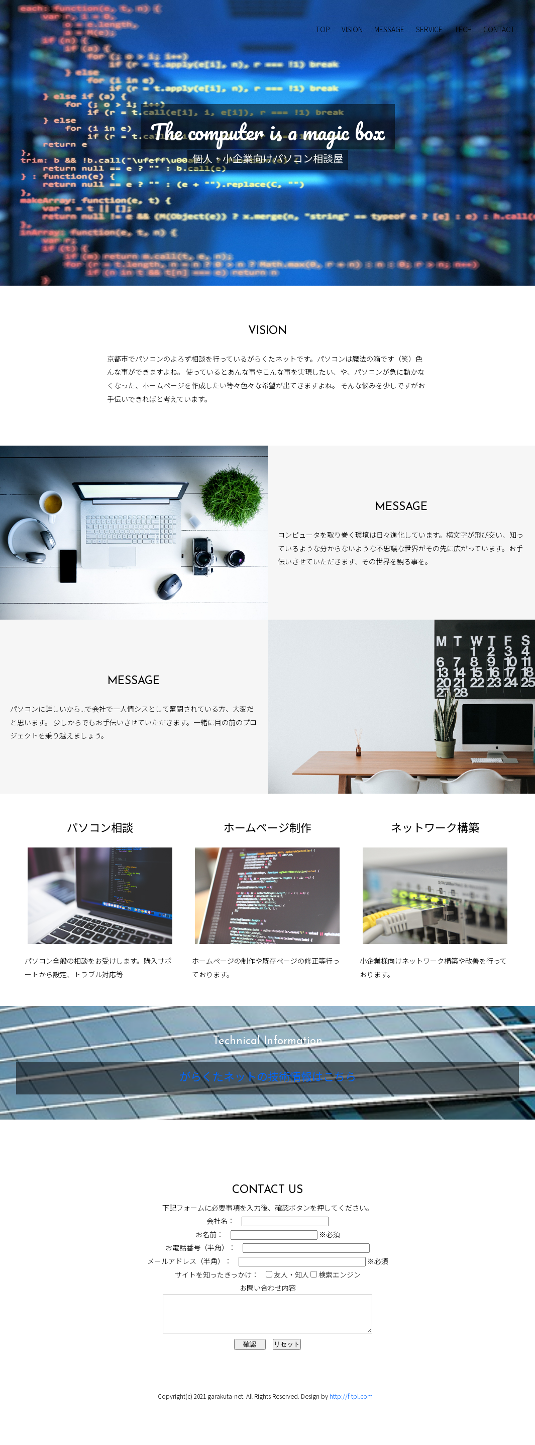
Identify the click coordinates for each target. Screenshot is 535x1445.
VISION (352, 29)
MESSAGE (389, 29)
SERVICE (429, 29)
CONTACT (499, 29)
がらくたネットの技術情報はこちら (267, 1078)
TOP (322, 29)
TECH (463, 29)
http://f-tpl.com (351, 1403)
